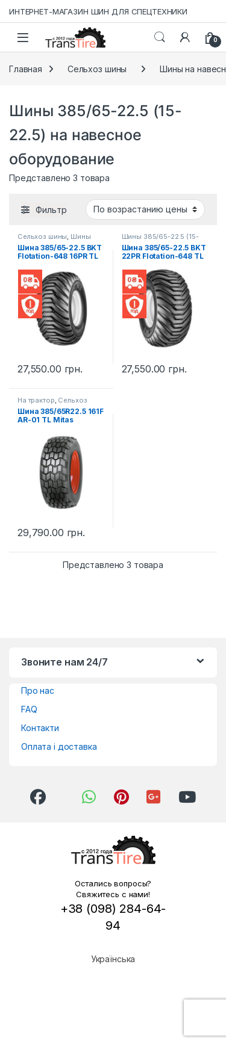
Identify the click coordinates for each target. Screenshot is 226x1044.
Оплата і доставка (59, 746)
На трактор (36, 400)
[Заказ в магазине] (145, 209)
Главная (25, 69)
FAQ (29, 709)
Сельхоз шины (97, 69)
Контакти (40, 728)
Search (159, 37)
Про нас (37, 690)
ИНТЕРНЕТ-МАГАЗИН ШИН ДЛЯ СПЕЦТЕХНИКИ (98, 11)
